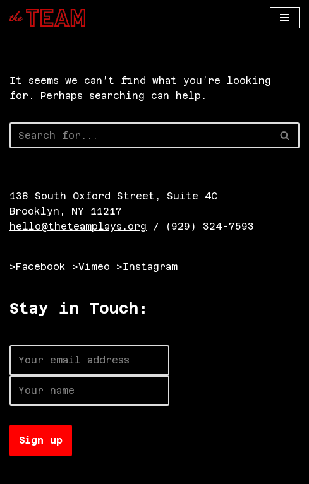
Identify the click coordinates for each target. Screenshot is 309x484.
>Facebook (37, 266)
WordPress (150, 471)
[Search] (140, 135)
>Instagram (147, 266)
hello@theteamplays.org (78, 226)
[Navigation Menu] (285, 17)
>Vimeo (91, 266)
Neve (22, 471)
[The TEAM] (47, 18)
